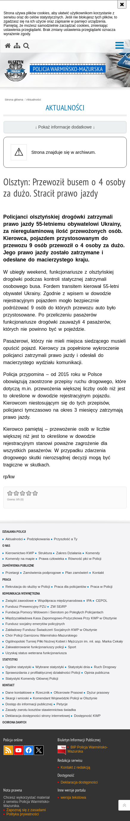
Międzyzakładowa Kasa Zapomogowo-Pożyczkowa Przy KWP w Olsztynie (61, 618)
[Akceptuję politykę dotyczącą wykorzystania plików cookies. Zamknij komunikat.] (121, 4)
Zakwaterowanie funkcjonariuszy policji (34, 647)
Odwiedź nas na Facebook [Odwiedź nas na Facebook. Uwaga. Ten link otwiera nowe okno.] (28, 750)
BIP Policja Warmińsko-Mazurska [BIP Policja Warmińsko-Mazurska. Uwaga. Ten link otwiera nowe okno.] (87, 749)
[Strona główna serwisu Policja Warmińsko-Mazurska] (8, 46)
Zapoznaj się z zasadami (26, 810)
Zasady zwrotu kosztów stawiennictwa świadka (40, 710)
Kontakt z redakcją (75, 767)
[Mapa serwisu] (17, 46)
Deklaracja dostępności (79, 782)
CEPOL (101, 600)
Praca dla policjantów (70, 586)
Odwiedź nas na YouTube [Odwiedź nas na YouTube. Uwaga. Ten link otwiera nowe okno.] (18, 750)
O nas (6, 545)
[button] (119, 45)
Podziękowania (38, 539)
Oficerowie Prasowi (68, 692)
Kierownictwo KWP (19, 553)
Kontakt (98, 572)
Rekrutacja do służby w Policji (27, 586)
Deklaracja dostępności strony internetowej (37, 715)
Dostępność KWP (87, 715)
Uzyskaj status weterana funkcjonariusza (35, 653)
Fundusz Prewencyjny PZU (25, 606)
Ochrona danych (14, 722)
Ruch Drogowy (105, 667)
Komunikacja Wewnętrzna (21, 593)
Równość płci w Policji (84, 558)
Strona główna (14, 99)
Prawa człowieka (51, 558)
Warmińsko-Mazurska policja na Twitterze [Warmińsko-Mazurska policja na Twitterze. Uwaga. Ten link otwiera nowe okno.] (39, 750)
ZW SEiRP (58, 606)
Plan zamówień (76, 572)
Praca (6, 579)
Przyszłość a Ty (66, 539)
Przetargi (12, 572)
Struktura (45, 553)
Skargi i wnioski (17, 698)
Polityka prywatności (22, 814)
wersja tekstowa (73, 797)
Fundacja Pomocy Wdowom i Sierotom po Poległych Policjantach (54, 612)
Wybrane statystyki (49, 667)
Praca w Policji (101, 586)
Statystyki (10, 659)
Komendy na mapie (20, 558)
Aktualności (33, 99)
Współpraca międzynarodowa (60, 600)
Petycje (62, 704)
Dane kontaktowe (18, 692)
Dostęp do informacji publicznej (28, 704)
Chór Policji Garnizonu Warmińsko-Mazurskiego (41, 635)
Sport (72, 647)
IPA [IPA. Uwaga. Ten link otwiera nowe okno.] (89, 600)
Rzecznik (42, 692)
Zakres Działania (68, 553)
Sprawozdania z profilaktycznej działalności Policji (42, 672)
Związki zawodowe (19, 600)
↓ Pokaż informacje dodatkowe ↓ (65, 127)
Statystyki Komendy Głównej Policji (31, 678)
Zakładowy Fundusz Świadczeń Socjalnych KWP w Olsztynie (51, 630)
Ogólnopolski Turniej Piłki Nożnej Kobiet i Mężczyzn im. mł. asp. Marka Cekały (64, 641)
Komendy (93, 553)
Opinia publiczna (96, 672)
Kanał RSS (8, 750)
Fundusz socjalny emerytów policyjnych (35, 624)
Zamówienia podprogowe (42, 572)
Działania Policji (14, 531)
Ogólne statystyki (18, 667)
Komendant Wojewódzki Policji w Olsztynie (65, 698)
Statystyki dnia (79, 667)
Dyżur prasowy (98, 692)
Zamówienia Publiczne (18, 565)
